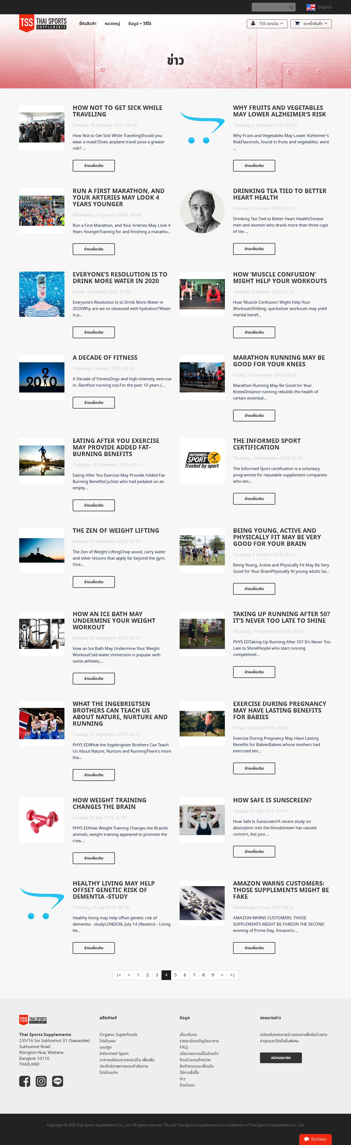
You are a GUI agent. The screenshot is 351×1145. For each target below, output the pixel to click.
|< (118, 975)
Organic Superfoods (118, 1035)
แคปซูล (106, 1047)
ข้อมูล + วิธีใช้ (139, 24)
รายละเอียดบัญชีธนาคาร (199, 1041)
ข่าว (182, 1079)
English (325, 7)
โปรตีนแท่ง (109, 1072)
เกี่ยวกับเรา (188, 1035)
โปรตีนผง (107, 1041)
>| (232, 975)
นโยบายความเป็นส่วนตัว (199, 1054)
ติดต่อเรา (187, 1085)
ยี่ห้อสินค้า (88, 24)
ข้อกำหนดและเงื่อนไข (197, 1066)
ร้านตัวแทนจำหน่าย (195, 1060)
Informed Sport (114, 1054)
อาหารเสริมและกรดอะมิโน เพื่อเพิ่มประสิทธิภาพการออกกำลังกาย (127, 1063)
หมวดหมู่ (112, 24)
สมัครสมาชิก (281, 1058)
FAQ (184, 1047)
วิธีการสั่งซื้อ (189, 1072)
